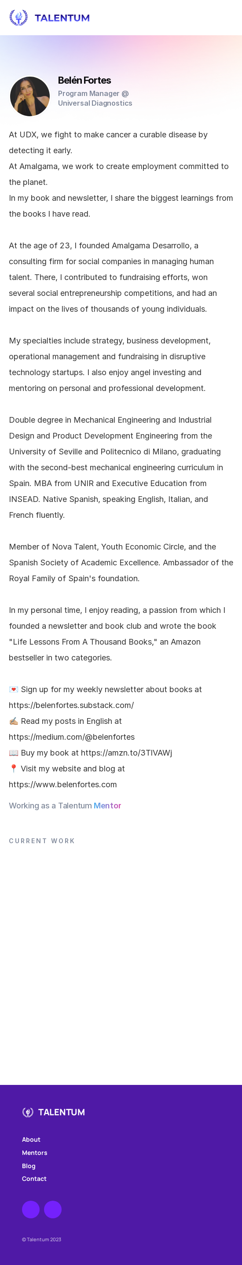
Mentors (35, 1152)
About (31, 1139)
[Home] (115, 17)
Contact (34, 1178)
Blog (29, 1166)
